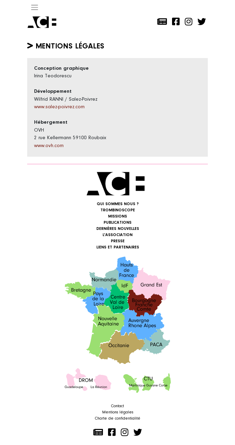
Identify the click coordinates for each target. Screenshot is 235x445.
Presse (118, 241)
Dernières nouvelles (117, 229)
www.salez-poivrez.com (59, 107)
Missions (117, 216)
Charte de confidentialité (117, 418)
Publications (117, 223)
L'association (117, 235)
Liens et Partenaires (117, 247)
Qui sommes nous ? (118, 204)
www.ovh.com (49, 145)
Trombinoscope (117, 210)
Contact (117, 406)
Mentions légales (117, 412)
